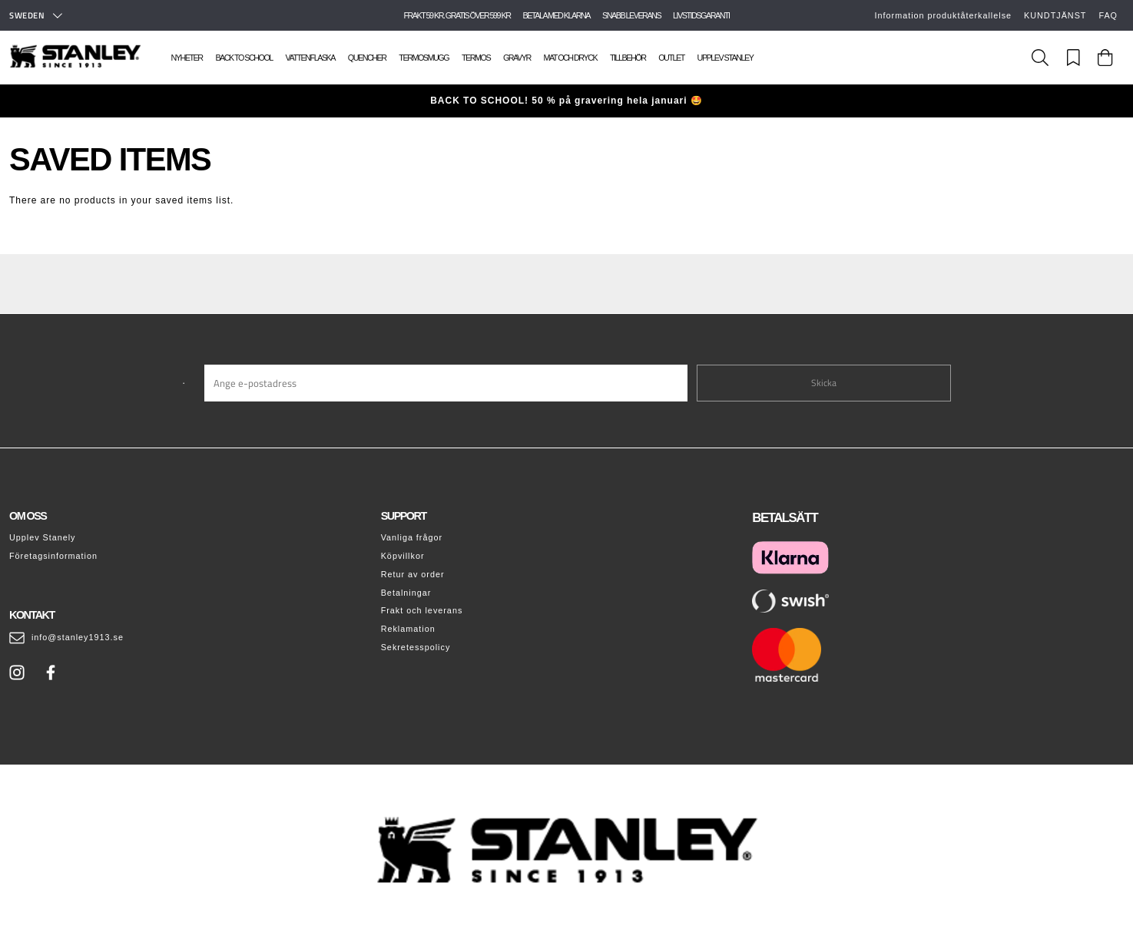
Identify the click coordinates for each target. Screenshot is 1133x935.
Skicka (823, 382)
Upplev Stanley (725, 57)
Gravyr (517, 57)
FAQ (1108, 15)
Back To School (243, 57)
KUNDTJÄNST (1055, 15)
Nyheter (187, 57)
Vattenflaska (310, 57)
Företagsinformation (53, 555)
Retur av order (413, 574)
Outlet (671, 57)
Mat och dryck (570, 57)
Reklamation (408, 628)
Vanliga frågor (411, 537)
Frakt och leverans (422, 610)
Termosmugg (424, 57)
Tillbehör (628, 57)
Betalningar (406, 592)
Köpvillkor (403, 555)
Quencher (367, 57)
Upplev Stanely (42, 537)
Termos (476, 57)
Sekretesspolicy (416, 647)
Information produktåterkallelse (943, 15)
